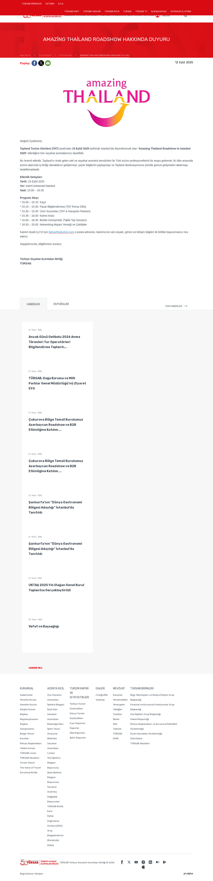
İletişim (39, 873)
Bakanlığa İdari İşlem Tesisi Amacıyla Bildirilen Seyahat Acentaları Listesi (55, 738)
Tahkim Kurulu (27, 748)
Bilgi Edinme (27, 873)
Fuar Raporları (77, 723)
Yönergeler (119, 704)
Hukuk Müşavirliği (139, 719)
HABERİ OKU (38, 668)
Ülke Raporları (77, 733)
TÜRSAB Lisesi (28, 753)
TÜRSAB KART (71, 11)
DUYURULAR (148, 15)
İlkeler (116, 719)
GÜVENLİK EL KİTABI (181, 11)
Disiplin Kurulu (27, 709)
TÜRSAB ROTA (112, 11)
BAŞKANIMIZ (69, 15)
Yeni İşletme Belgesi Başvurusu (53, 763)
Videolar (100, 699)
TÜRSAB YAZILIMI (92, 11)
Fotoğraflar (102, 695)
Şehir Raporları (78, 737)
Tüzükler (117, 714)
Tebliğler (117, 709)
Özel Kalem (136, 738)
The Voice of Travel (30, 767)
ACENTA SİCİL (92, 15)
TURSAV (127, 11)
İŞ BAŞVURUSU (159, 11)
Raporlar (74, 728)
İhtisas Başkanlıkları (31, 743)
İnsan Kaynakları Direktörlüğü (146, 733)
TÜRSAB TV (141, 11)
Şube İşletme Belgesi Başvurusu (54, 777)
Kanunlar (118, 695)
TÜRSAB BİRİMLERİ (33, 5)
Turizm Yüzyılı (27, 762)
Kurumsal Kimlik (28, 772)
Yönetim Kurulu (28, 699)
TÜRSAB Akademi (29, 758)
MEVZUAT (138, 15)
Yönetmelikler (120, 699)
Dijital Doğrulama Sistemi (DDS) (54, 821)
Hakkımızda (26, 695)
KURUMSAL (81, 15)
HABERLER (33, 304)
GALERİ (130, 15)
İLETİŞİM (50, 5)
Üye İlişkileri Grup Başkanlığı (145, 714)
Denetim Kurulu (28, 704)
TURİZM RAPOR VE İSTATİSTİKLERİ (112, 15)
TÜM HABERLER (176, 306)
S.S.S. (61, 4)
